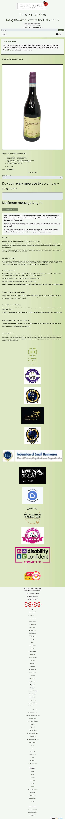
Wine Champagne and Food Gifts (32, 715)
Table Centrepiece (32, 718)
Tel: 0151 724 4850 (32, 14)
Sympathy (32, 663)
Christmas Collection (32, 651)
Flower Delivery (32, 798)
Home (32, 771)
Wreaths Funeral (32, 633)
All (32, 748)
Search (60, 30)
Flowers (32, 774)
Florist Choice (8, 50)
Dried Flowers (32, 697)
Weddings (32, 780)
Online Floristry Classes (32, 721)
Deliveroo (32, 724)
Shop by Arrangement (32, 763)
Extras (32, 745)
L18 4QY (38, 25)
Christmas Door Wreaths (32, 733)
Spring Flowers (32, 669)
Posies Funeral (32, 624)
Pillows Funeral (32, 627)
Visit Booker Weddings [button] (37, 27)
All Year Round (33, 678)
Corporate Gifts (32, 694)
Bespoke (32, 639)
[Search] (29, 30)
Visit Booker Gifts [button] (26, 27)
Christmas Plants (32, 730)
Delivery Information (32, 812)
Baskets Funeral (32, 621)
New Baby (32, 660)
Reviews (32, 786)
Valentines (32, 666)
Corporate (32, 792)
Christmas (32, 751)
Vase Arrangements (32, 709)
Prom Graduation (32, 681)
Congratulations (32, 645)
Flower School (32, 795)
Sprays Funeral (32, 636)
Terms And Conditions (32, 809)
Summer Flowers (32, 742)
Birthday (32, 648)
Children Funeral (32, 618)
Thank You (32, 684)
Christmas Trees (32, 736)
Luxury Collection (32, 700)
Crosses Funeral (32, 612)
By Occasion (32, 760)
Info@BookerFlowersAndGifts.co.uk (32, 20)
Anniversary (32, 675)
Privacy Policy (32, 815)
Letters (32, 642)
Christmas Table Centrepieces (32, 739)
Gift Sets (32, 727)
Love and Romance (32, 657)
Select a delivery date (6, 175)
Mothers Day (32, 688)
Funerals (32, 757)
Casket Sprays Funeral (32, 615)
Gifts (32, 783)
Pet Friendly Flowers (32, 703)
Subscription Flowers (32, 690)
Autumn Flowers (32, 672)
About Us (32, 801)
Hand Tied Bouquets (32, 706)
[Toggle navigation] (4, 34)
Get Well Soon (32, 654)
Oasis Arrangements (32, 712)
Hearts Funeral (32, 630)
